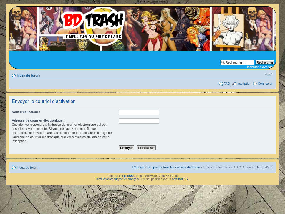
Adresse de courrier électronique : (38, 120)
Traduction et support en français (117, 179)
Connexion (265, 83)
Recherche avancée (260, 67)
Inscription (243, 83)
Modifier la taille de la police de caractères (269, 74)
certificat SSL (180, 179)
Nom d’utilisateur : (26, 112)
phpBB (128, 175)
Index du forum (28, 75)
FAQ (226, 83)
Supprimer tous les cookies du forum (174, 167)
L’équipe (138, 167)
